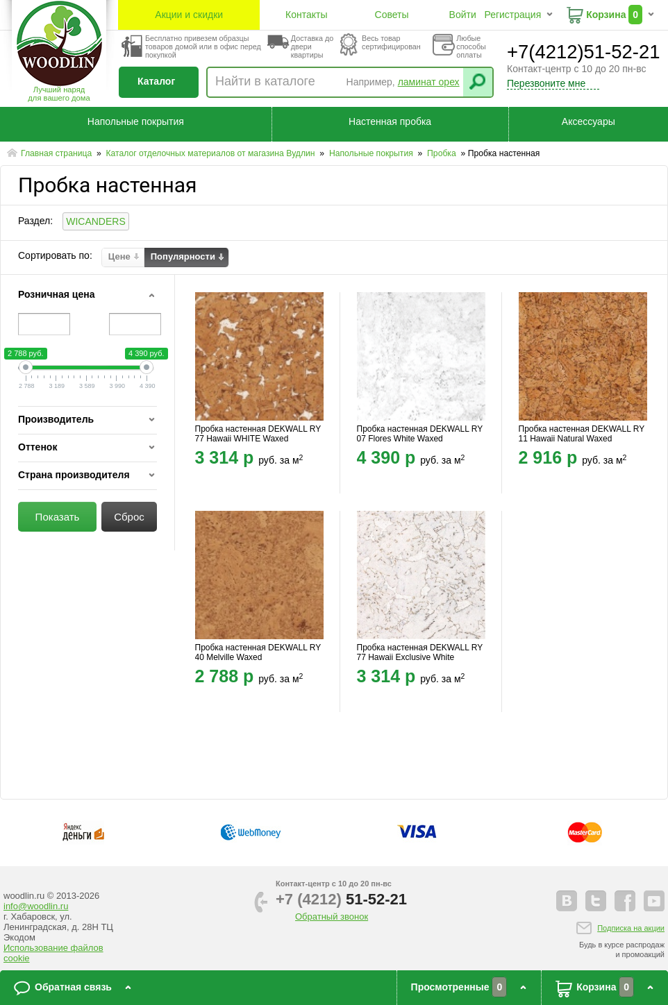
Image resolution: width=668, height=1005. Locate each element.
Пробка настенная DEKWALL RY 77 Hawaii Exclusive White (420, 652)
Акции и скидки (189, 14)
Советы (392, 14)
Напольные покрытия (135, 121)
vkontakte (566, 900)
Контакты (306, 14)
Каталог (156, 81)
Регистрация (512, 14)
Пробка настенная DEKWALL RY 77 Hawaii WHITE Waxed (258, 434)
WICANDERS (96, 221)
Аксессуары (588, 121)
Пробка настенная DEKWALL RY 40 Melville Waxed (258, 652)
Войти (462, 14)
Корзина (606, 14)
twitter (595, 900)
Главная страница (57, 153)
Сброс (129, 517)
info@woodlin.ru (35, 906)
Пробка (442, 153)
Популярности (183, 257)
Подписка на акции (631, 928)
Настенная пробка (390, 121)
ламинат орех (429, 81)
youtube (654, 900)
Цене (119, 257)
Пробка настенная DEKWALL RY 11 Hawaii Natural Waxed (582, 434)
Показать (57, 517)
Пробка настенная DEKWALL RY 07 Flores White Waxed (420, 434)
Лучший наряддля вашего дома (59, 93)
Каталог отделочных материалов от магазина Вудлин (211, 153)
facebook (625, 900)
